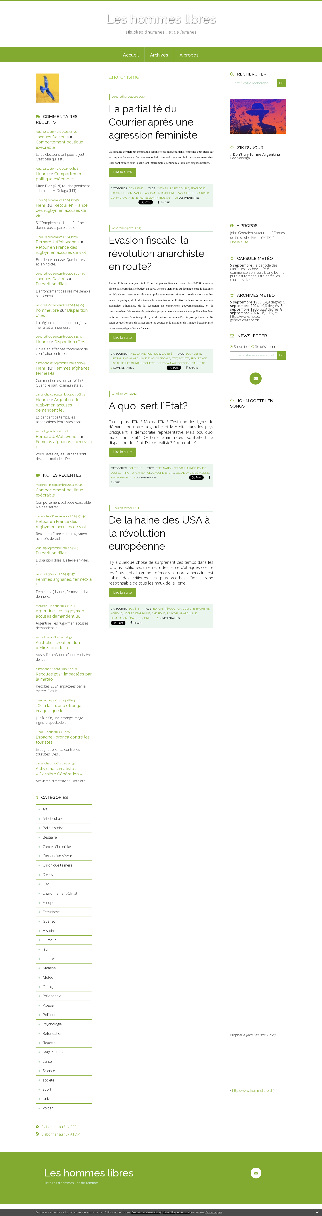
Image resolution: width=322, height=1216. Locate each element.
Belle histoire (53, 827)
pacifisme (203, 608)
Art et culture (53, 818)
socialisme (193, 353)
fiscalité (117, 363)
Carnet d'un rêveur (57, 855)
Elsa (46, 883)
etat (159, 468)
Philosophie (52, 995)
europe (158, 608)
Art (45, 809)
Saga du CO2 (53, 1052)
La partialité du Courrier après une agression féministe (153, 122)
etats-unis (142, 613)
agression (147, 197)
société (48, 1080)
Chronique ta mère (57, 865)
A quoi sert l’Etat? (148, 406)
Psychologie (52, 1024)
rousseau (164, 363)
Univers (49, 1098)
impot (127, 472)
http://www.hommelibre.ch (252, 1090)
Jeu (45, 949)
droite (169, 472)
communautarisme (124, 197)
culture (189, 608)
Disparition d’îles (51, 284)
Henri (41, 173)
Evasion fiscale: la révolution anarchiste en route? (156, 253)
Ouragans (50, 986)
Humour (49, 940)
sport (47, 1089)
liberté (128, 613)
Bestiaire (50, 837)
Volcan (48, 1108)
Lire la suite (122, 172)
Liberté (48, 958)
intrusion (163, 197)
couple (184, 188)
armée (191, 468)
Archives (159, 55)
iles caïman (133, 363)
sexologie (198, 188)
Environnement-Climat (60, 893)
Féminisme (51, 911)
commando (134, 193)
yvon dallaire (167, 188)
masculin (184, 193)
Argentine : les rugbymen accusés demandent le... (59, 404)
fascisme (150, 193)
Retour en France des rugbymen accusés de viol (62, 210)
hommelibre (47, 310)
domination (119, 618)
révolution (173, 608)
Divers (48, 874)
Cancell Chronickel (57, 846)
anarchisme (166, 193)
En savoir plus (213, 1212)
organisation (141, 472)
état (174, 358)
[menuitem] (130, 54)
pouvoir (179, 468)
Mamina (49, 968)
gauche (158, 472)
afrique (116, 613)
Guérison (50, 921)
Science (49, 1070)
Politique (49, 1014)
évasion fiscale (159, 358)
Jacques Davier (50, 278)
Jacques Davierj (51, 137)
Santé (47, 1061)
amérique (158, 613)
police (201, 468)
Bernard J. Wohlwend (56, 242)
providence (199, 358)
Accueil (131, 55)
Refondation (52, 1033)
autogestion (181, 363)
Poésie (48, 1005)
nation (168, 468)
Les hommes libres (161, 19)
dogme (145, 618)
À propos (189, 55)
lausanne (118, 193)
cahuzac (198, 363)
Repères (49, 1042)
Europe (48, 902)
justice (116, 472)
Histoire (49, 930)
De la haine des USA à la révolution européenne (159, 533)
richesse (149, 363)
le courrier (200, 193)
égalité (134, 618)
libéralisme (119, 358)
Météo (48, 977)
